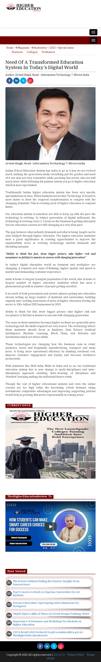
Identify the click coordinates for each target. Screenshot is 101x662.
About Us (59, 654)
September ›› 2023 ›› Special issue (54, 47)
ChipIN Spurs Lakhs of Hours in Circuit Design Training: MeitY (51, 613)
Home (10, 47)
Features (17, 52)
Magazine (24, 47)
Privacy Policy (75, 654)
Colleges (32, 52)
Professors (48, 52)
